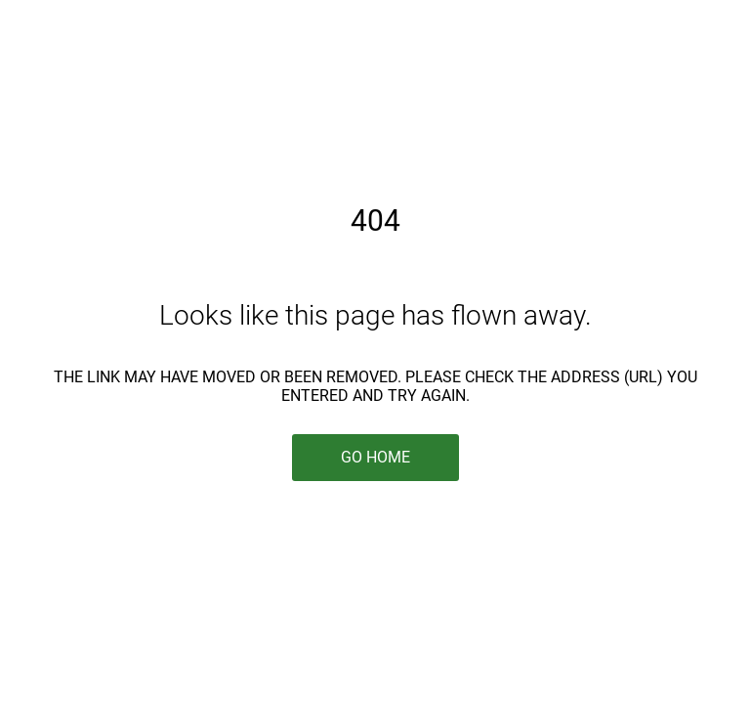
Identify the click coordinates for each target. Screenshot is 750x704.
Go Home (375, 457)
